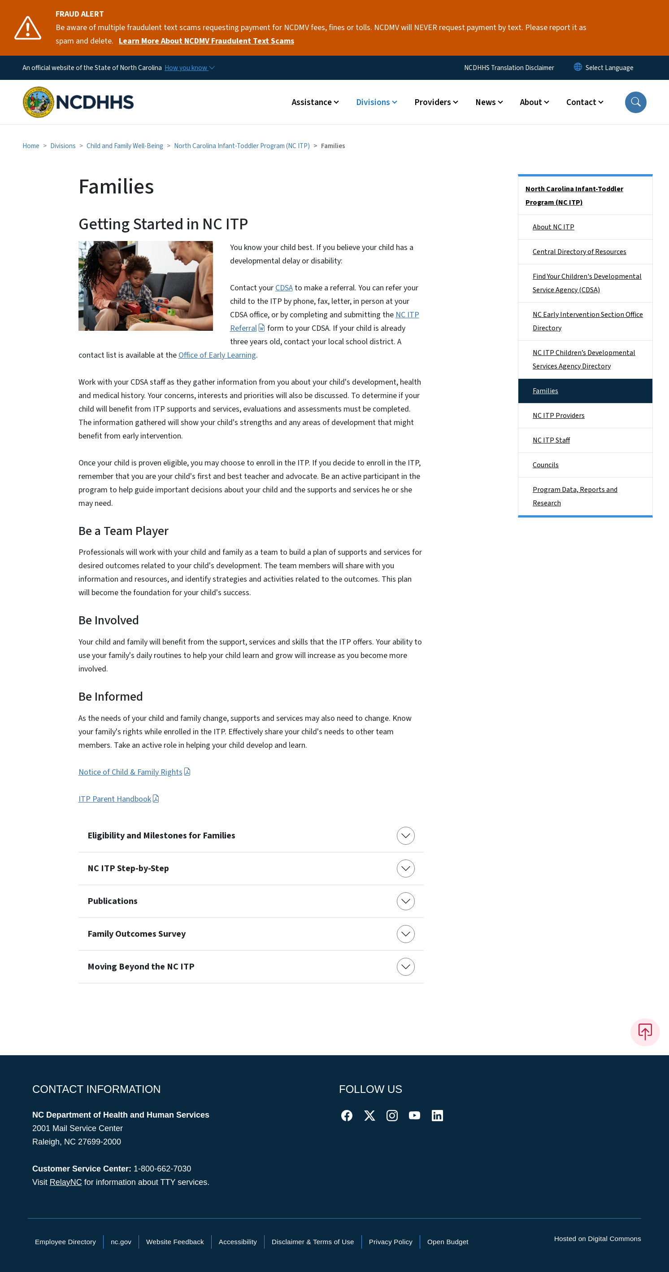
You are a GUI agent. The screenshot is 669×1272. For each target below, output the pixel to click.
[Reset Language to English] (578, 68)
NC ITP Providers (559, 416)
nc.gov (121, 1242)
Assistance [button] (312, 102)
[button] (636, 102)
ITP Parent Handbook (119, 799)
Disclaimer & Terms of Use (313, 1242)
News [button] (485, 102)
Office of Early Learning (217, 355)
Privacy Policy (391, 1242)
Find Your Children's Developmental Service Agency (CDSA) (587, 283)
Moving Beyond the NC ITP (141, 967)
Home (30, 146)
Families (545, 391)
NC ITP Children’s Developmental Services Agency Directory (584, 359)
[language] (610, 68)
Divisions (63, 146)
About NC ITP (553, 227)
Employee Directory (65, 1242)
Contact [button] (581, 102)
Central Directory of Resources (579, 252)
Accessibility (238, 1242)
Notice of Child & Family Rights (134, 772)
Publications (112, 901)
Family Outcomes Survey (136, 934)
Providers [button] (432, 102)
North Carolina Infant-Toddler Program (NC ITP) (242, 146)
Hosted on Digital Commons (597, 1238)
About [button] (531, 102)
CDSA (284, 288)
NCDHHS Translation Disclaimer (509, 68)
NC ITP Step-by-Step (128, 868)
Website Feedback (175, 1242)
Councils (546, 465)
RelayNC (66, 1182)
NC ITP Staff (551, 440)
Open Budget (448, 1242)
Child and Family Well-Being (125, 146)
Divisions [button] (373, 102)
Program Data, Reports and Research (575, 496)
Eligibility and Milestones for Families (161, 835)
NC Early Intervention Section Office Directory (588, 321)
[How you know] (189, 68)
